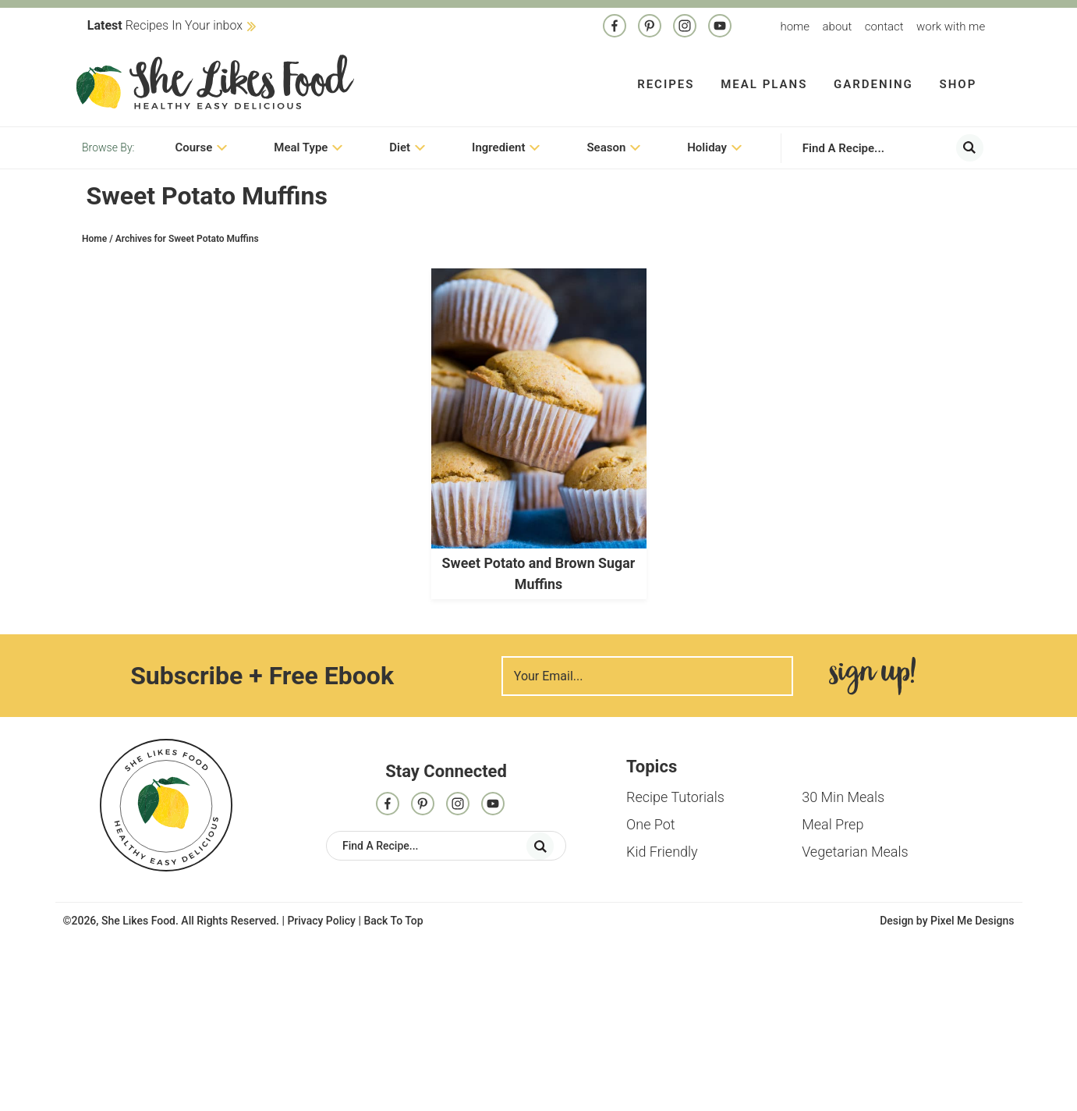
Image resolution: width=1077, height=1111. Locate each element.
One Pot (650, 824)
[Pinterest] (649, 27)
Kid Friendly (662, 851)
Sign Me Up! (872, 676)
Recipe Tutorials (675, 797)
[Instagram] (685, 27)
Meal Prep (832, 824)
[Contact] (720, 27)
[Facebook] (614, 27)
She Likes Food (214, 82)
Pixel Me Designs (972, 920)
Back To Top (393, 920)
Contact (884, 27)
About (837, 27)
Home (795, 27)
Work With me (950, 27)
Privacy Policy (321, 920)
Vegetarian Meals (855, 851)
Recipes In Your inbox (165, 25)
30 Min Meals (843, 797)
